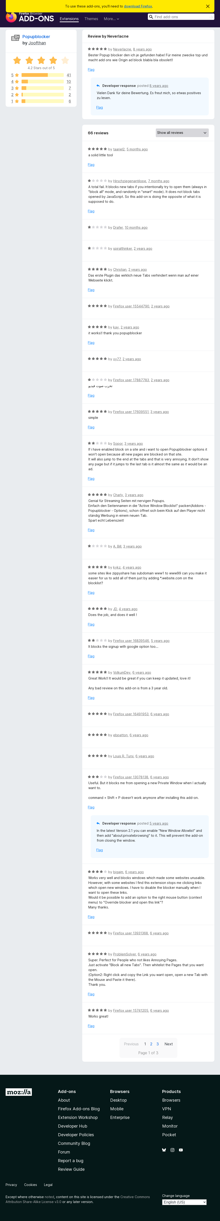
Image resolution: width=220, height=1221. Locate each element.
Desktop (118, 1100)
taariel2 (119, 149)
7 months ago (158, 181)
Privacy (11, 1185)
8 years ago (142, 49)
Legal (48, 1185)
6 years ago (141, 672)
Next (168, 1044)
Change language (176, 1196)
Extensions (69, 18)
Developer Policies (76, 1134)
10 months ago (136, 227)
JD (115, 609)
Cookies (30, 1185)
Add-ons (67, 1091)
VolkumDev (122, 672)
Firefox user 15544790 (131, 306)
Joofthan (37, 42)
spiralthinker (122, 248)
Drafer (118, 227)
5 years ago (160, 641)
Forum (64, 1152)
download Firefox (138, 6)
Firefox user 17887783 (131, 380)
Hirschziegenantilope (129, 181)
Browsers (171, 1100)
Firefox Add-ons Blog (79, 1108)
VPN (166, 1108)
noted (49, 1197)
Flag (91, 69)
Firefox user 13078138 (130, 777)
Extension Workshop (78, 1117)
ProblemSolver (124, 954)
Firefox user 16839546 (131, 641)
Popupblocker (36, 36)
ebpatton (120, 735)
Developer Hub (72, 1126)
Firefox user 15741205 (130, 1010)
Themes (91, 18)
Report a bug (70, 1160)
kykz (117, 567)
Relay (167, 1117)
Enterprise (120, 1117)
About (64, 1100)
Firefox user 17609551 (131, 412)
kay (116, 327)
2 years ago (143, 248)
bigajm (118, 872)
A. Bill (117, 546)
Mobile (116, 1108)
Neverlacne (122, 49)
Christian (120, 269)
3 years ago (159, 412)
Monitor (170, 1126)
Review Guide (71, 1169)
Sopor (118, 443)
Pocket (169, 1134)
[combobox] (181, 17)
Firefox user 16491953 (131, 714)
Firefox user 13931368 (130, 933)
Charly (118, 495)
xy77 (117, 359)
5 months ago (137, 149)
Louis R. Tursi (123, 756)
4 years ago (132, 567)
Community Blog (74, 1143)
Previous (131, 1044)
